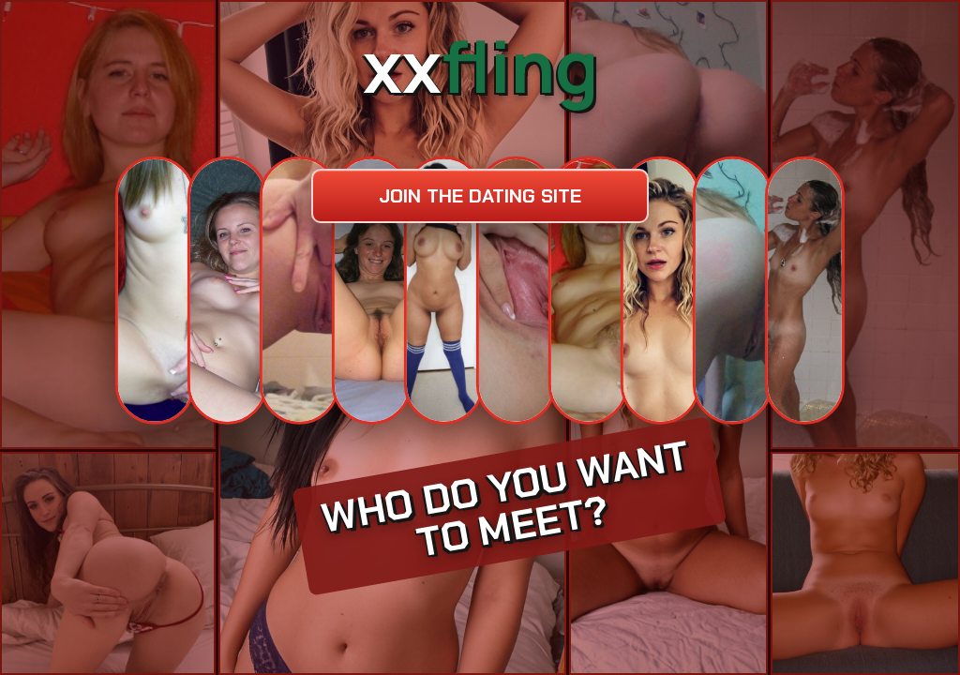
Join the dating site (480, 196)
